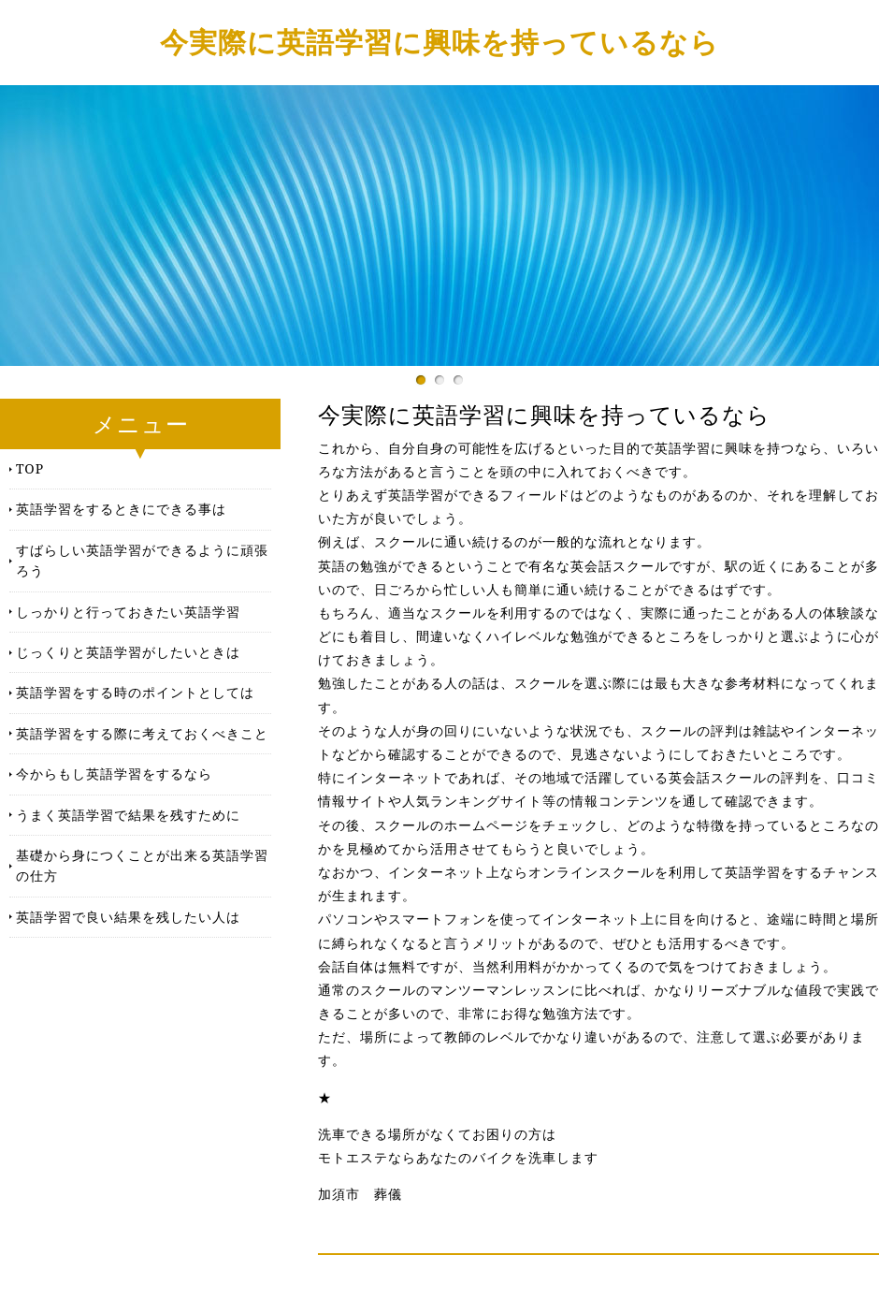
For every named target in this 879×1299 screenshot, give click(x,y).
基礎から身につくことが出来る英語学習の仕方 (142, 865)
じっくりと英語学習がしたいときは (128, 652)
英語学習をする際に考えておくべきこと (142, 733)
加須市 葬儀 (360, 1194)
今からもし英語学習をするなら (114, 773)
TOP (30, 468)
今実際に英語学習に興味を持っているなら (439, 41)
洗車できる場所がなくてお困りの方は (437, 1134)
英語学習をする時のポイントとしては (135, 692)
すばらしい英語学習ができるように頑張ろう (142, 560)
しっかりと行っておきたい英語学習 (128, 611)
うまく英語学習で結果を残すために (128, 815)
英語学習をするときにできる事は (121, 509)
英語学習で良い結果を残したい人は (128, 917)
